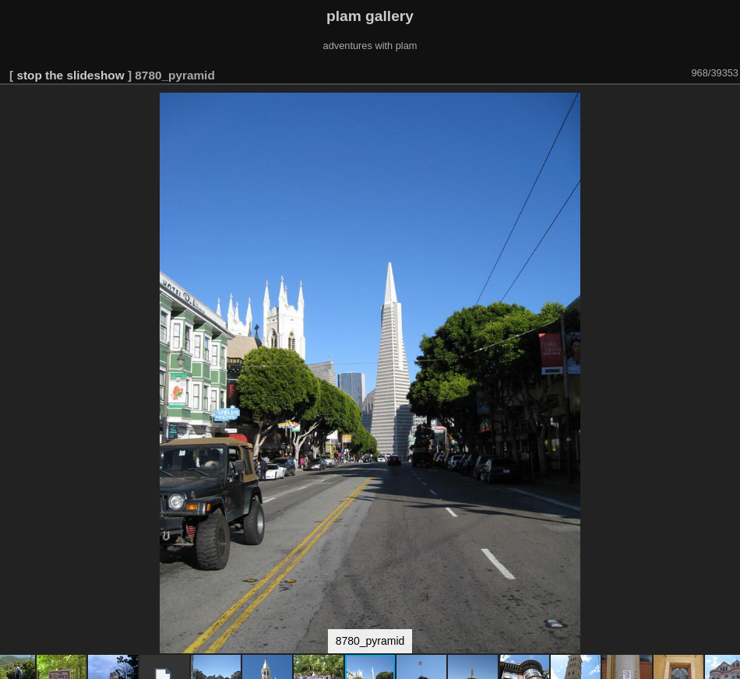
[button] (726, 106)
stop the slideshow (70, 75)
